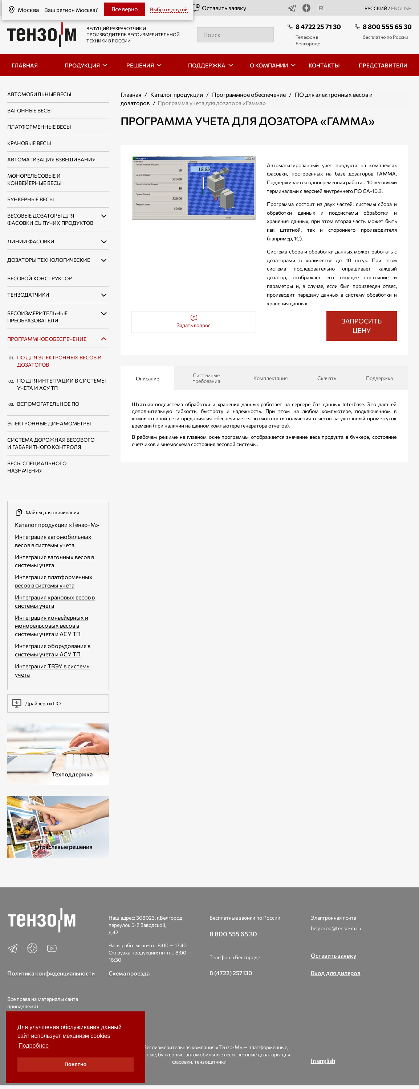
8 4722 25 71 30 (318, 26)
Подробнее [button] (34, 1046)
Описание (147, 378)
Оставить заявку (218, 8)
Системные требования (206, 378)
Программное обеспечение (46, 339)
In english (323, 1060)
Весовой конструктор (39, 278)
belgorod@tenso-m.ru (336, 928)
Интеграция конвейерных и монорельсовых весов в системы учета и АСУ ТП (51, 626)
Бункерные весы (30, 199)
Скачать (326, 378)
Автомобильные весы (39, 94)
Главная (131, 94)
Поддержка (379, 378)
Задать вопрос (194, 321)
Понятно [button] (76, 1064)
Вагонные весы (29, 110)
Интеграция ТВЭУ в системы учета (53, 670)
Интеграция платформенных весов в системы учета (54, 581)
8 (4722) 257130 (231, 972)
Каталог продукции (176, 94)
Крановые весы (29, 143)
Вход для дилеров (336, 972)
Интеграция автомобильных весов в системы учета (53, 540)
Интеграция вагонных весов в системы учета (54, 561)
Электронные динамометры (49, 423)
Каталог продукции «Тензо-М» (57, 524)
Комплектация (270, 378)
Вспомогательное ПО (48, 404)
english (401, 8)
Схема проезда (129, 973)
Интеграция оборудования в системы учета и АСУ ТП (52, 649)
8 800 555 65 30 (387, 26)
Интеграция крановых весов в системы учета (55, 601)
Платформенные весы (39, 127)
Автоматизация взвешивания (51, 159)
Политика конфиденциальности (51, 973)
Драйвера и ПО (36, 703)
